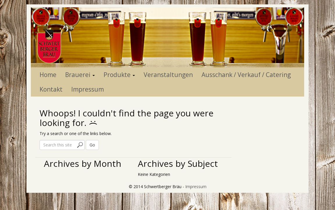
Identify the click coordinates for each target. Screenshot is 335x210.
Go (92, 145)
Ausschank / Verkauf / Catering (246, 75)
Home (48, 75)
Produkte (119, 75)
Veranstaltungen (168, 75)
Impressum (87, 89)
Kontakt (51, 89)
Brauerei (80, 75)
